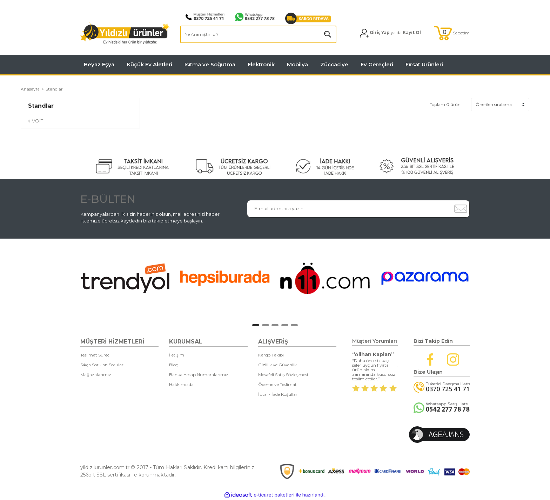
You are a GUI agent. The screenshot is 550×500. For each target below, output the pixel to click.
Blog (174, 364)
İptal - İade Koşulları (278, 394)
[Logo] (125, 33)
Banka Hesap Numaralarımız (198, 374)
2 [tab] (265, 325)
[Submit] (460, 208)
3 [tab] (275, 325)
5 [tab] (294, 325)
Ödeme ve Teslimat (277, 384)
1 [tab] (255, 325)
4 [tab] (284, 325)
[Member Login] (390, 33)
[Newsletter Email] (349, 208)
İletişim (176, 355)
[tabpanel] (125, 278)
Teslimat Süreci (95, 355)
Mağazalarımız (95, 374)
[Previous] (73, 280)
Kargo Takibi (271, 355)
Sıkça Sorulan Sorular (101, 364)
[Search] (258, 34)
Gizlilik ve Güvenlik (277, 364)
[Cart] (452, 33)
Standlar (54, 89)
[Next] (480, 280)
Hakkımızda (181, 384)
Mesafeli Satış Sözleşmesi (283, 374)
